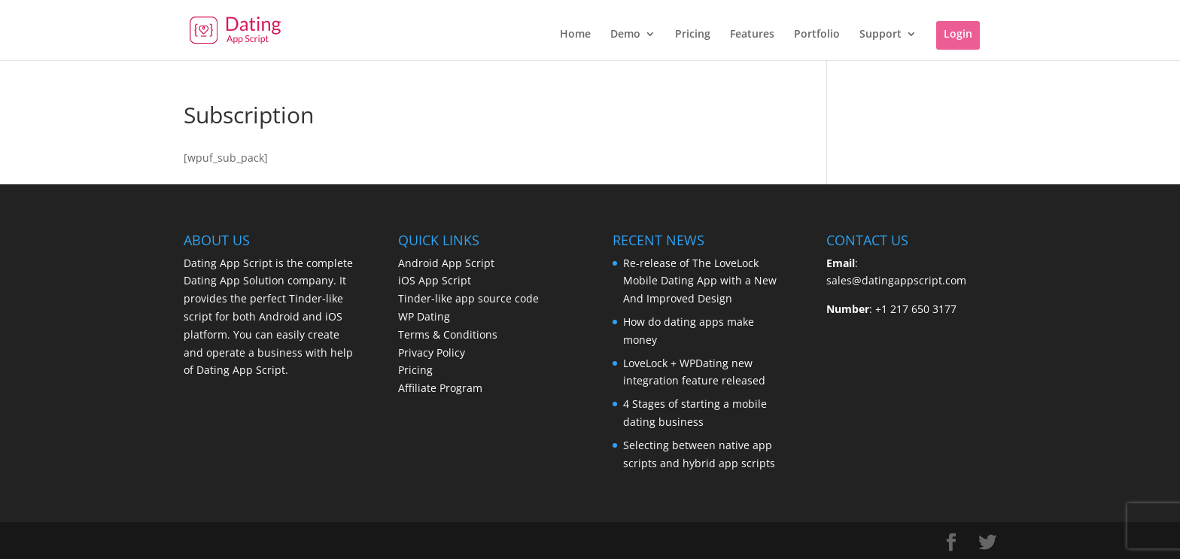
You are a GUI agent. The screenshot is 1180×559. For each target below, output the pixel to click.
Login (958, 33)
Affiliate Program (440, 388)
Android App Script (446, 263)
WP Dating (424, 316)
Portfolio (817, 35)
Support (880, 35)
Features (752, 35)
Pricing (692, 35)
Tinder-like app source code (468, 298)
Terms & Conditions (447, 334)
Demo (625, 35)
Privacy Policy (431, 352)
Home (575, 35)
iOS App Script (434, 280)
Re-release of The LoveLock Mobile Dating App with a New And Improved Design (700, 281)
